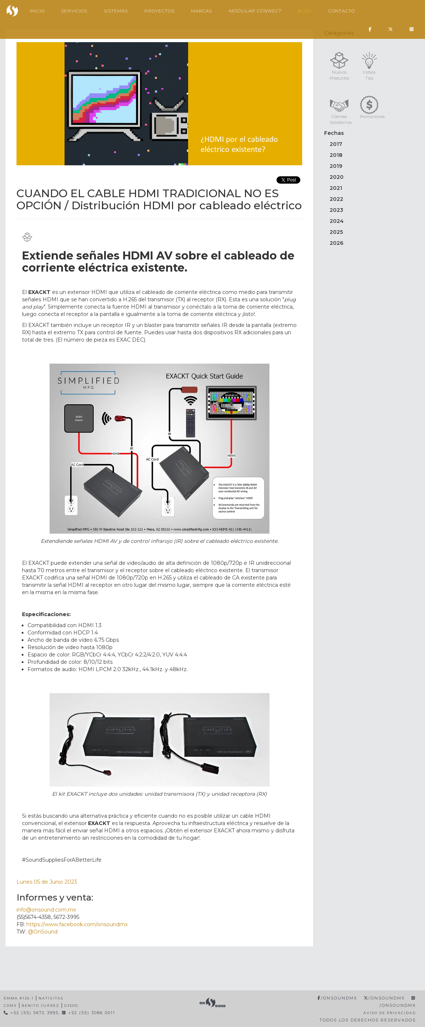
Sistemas (116, 11)
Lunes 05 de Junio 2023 (47, 882)
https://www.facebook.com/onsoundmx (77, 924)
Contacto (341, 11)
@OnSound (43, 931)
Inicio (37, 11)
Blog (305, 11)
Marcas (201, 11)
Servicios (74, 11)
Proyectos (159, 11)
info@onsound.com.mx (46, 909)
